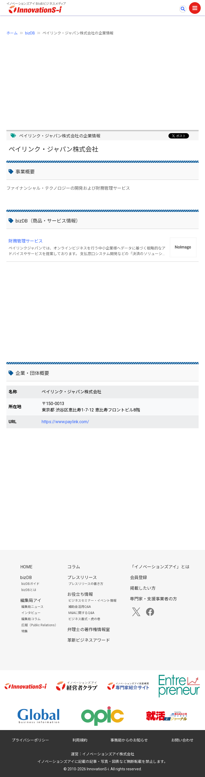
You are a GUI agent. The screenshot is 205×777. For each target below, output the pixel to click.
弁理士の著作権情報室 (88, 629)
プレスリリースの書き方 (85, 584)
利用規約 (79, 740)
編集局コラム (31, 619)
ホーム (12, 33)
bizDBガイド (30, 584)
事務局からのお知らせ (129, 740)
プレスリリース (82, 577)
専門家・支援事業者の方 (153, 598)
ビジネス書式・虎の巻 (84, 619)
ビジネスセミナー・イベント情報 (92, 600)
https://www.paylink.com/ (65, 421)
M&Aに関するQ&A (81, 613)
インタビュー (31, 613)
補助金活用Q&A (79, 607)
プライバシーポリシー (30, 740)
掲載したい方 (143, 588)
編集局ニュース (32, 607)
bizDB (30, 33)
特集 (24, 631)
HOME (26, 566)
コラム (73, 566)
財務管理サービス (26, 241)
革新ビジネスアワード (88, 640)
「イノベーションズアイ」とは (160, 566)
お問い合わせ (182, 740)
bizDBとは (28, 590)
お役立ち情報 (80, 594)
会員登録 (138, 577)
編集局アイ (30, 600)
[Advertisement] (102, 79)
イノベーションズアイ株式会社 (108, 754)
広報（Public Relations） (39, 625)
